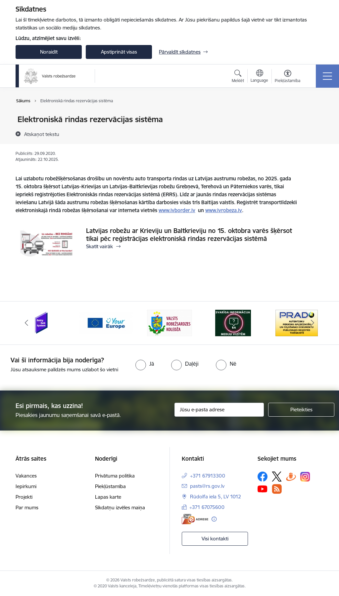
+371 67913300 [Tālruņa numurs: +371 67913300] (207, 476)
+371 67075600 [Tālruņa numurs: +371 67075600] (206, 507)
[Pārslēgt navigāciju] (327, 76)
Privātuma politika (115, 476)
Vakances (26, 476)
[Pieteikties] (301, 410)
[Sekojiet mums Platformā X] (277, 476)
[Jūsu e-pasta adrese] (219, 410)
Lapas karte (108, 497)
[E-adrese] (195, 519)
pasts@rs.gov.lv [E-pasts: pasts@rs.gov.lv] (207, 486)
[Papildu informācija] (214, 519)
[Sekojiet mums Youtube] (262, 489)
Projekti (24, 497)
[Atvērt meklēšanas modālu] (237, 77)
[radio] (144, 364)
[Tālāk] (312, 323)
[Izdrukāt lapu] (314, 117)
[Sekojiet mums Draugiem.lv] (291, 476)
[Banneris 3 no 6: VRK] (169, 322)
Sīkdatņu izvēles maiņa (120, 507)
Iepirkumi (26, 486)
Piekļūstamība (110, 486)
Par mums (27, 507)
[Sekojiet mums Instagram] (305, 476)
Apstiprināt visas (119, 52)
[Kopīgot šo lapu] (314, 133)
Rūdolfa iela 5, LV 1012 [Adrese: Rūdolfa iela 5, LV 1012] (215, 496)
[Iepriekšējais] (26, 323)
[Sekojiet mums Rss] (277, 489)
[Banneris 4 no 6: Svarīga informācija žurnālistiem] (233, 322)
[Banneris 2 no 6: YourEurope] (106, 322)
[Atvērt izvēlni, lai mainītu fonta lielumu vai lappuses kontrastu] (287, 77)
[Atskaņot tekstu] (41, 134)
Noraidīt (49, 52)
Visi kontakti (215, 538)
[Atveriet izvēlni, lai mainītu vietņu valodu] (259, 76)
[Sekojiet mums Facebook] (262, 476)
